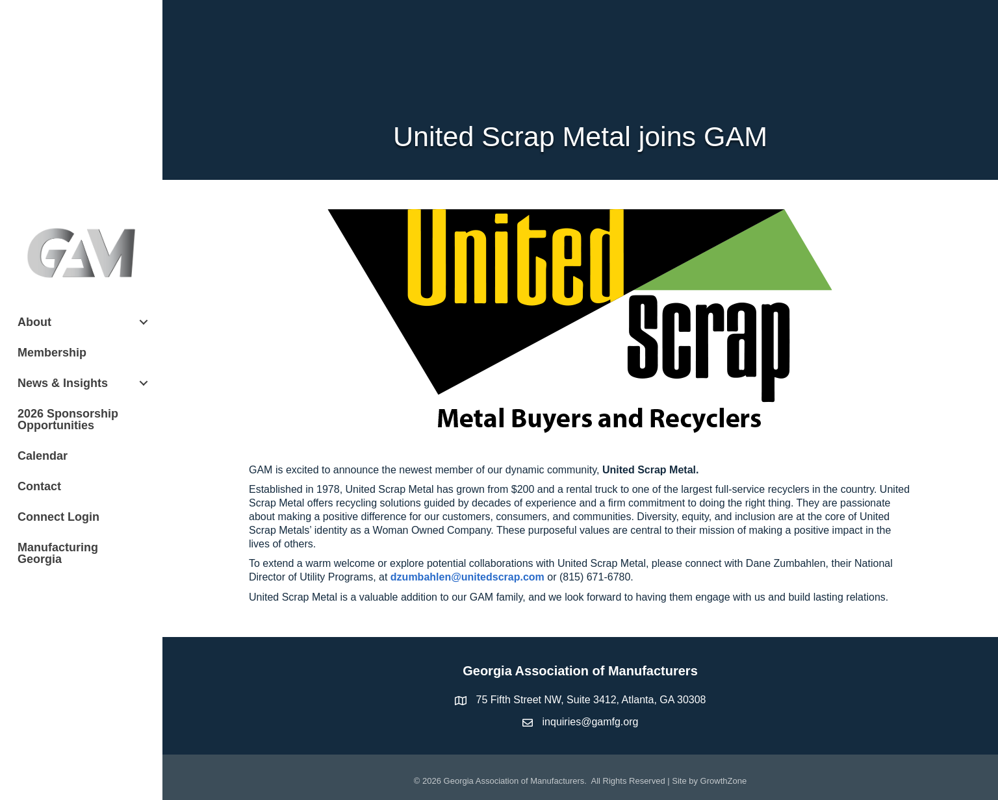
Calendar (43, 455)
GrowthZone (723, 781)
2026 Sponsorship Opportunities (68, 419)
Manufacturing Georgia (58, 553)
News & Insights (63, 383)
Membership (52, 352)
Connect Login (58, 516)
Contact (39, 486)
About (34, 322)
